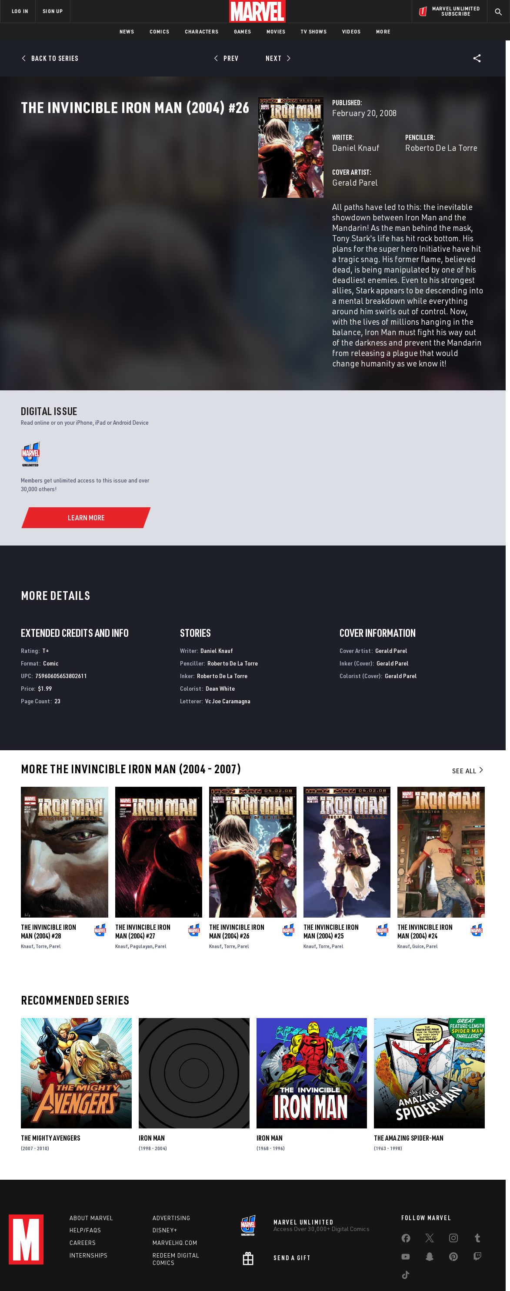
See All (468, 725)
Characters (201, 31)
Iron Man (152, 1092)
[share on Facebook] (405, 1197)
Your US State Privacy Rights (148, 1270)
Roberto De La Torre (358, 186)
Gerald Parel (189, 221)
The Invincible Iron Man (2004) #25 (331, 886)
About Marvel (91, 1174)
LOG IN (20, 11)
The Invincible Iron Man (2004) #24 (425, 886)
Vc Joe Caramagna (227, 655)
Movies (276, 31)
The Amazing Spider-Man (408, 1092)
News (127, 31)
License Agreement (350, 1270)
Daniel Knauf (189, 186)
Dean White (220, 643)
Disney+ (165, 1187)
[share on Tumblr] (477, 1196)
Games (242, 31)
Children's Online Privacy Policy (283, 1270)
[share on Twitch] (477, 1215)
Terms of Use (50, 1270)
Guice (418, 901)
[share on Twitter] (429, 1196)
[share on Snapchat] (429, 1215)
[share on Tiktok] (405, 1233)
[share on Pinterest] (453, 1215)
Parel (55, 901)
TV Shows (314, 31)
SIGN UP (53, 11)
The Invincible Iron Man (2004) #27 (142, 886)
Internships (89, 1212)
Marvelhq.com (175, 1199)
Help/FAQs (85, 1187)
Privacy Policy (90, 1270)
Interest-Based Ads (405, 1270)
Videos (351, 31)
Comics (159, 31)
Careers (83, 1199)
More (383, 31)
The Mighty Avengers (50, 1092)
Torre (41, 901)
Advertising (171, 1174)
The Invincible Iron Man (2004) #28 (48, 886)
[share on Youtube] (405, 1215)
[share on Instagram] (453, 1196)
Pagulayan (141, 901)
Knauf (27, 901)
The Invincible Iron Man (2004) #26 (236, 886)
